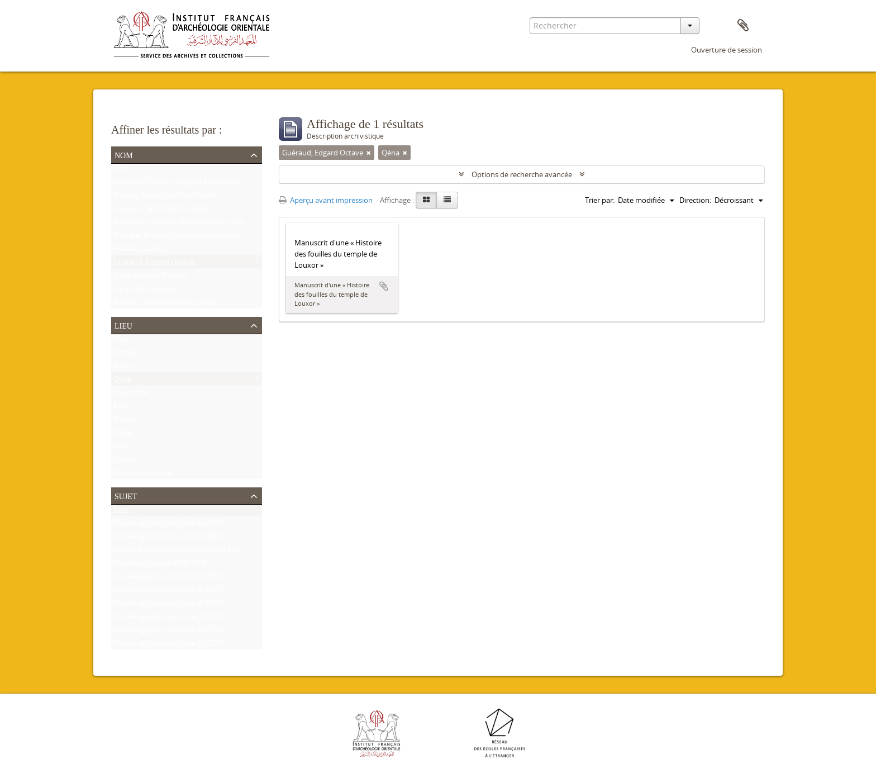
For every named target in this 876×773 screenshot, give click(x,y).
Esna (121, 408)
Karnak (125, 354)
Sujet (126, 495)
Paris (121, 448)
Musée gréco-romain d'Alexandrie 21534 (179, 552)
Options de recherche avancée (522, 174)
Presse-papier (743, 26)
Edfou (123, 368)
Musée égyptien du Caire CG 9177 (168, 619)
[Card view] (426, 200)
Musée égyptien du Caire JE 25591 (168, 605)
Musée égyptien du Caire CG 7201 (168, 632)
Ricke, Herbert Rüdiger (150, 278)
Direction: (695, 200)
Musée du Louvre (142, 475)
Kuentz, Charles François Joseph (165, 305)
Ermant (125, 421)
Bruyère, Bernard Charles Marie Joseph (177, 238)
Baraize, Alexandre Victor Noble (165, 197)
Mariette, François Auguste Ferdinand (175, 184)
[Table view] (447, 200)
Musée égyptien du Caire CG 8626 (168, 538)
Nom (124, 154)
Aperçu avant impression (326, 200)
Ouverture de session (726, 50)
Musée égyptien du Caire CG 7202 (168, 646)
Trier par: (600, 200)
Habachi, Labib (138, 251)
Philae (123, 435)
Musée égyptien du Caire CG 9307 (168, 578)
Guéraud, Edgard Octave (153, 264)
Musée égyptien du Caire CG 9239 (168, 525)
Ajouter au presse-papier (383, 286)
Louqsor (127, 462)
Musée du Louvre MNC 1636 (160, 565)
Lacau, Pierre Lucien (146, 291)
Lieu (123, 325)
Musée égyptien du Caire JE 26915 (168, 592)
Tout (121, 170)
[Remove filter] (368, 152)
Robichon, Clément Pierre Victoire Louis (178, 224)
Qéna (122, 381)
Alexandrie (131, 395)
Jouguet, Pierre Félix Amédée (160, 211)
